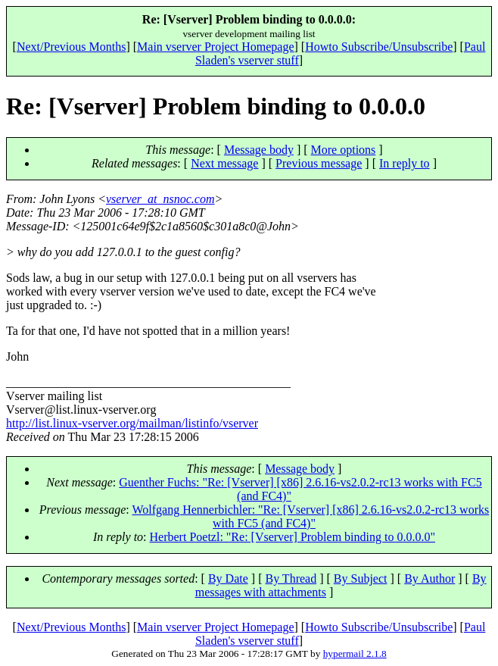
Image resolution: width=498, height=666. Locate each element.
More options (343, 149)
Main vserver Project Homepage (215, 46)
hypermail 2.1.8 (355, 653)
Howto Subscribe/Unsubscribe (379, 46)
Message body (259, 149)
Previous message (318, 163)
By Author (429, 578)
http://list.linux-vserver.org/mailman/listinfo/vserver (132, 423)
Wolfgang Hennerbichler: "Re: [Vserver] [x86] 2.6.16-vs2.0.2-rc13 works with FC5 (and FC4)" (310, 516)
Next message (224, 163)
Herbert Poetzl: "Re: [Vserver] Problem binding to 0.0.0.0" (292, 536)
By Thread (290, 578)
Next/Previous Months (71, 46)
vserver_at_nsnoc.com (160, 198)
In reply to (404, 163)
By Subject (361, 578)
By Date (228, 578)
